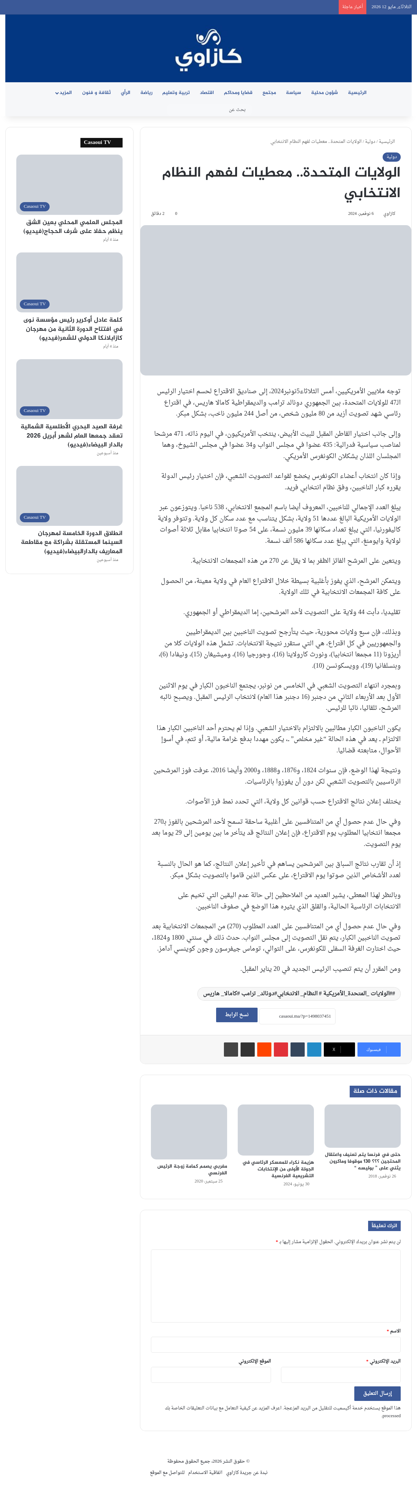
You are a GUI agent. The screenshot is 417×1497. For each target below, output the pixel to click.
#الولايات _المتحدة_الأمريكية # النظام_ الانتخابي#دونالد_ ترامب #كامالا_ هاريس (297, 994)
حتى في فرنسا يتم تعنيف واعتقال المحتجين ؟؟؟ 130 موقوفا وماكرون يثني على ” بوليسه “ (363, 1161)
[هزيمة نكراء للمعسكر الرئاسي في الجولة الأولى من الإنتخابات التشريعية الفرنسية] (276, 1129)
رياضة (146, 93)
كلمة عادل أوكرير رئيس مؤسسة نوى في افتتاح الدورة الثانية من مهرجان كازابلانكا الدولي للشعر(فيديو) (73, 329)
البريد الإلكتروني (383, 1361)
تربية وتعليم (176, 93)
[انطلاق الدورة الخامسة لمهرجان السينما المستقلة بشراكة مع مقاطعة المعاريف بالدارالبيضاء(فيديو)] (69, 496)
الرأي (125, 93)
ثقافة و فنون (96, 93)
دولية (370, 141)
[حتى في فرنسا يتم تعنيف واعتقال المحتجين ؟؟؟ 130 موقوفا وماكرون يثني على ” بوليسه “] (363, 1125)
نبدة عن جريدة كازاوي (246, 1472)
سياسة (293, 93)
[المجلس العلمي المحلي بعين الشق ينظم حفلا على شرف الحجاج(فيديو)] (69, 185)
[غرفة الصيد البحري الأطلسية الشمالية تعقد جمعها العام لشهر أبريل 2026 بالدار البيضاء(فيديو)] (69, 389)
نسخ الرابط (237, 1015)
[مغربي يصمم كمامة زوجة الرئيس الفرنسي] (189, 1131)
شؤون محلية (324, 93)
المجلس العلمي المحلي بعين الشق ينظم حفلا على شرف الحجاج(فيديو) (73, 227)
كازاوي (389, 214)
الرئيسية (357, 93)
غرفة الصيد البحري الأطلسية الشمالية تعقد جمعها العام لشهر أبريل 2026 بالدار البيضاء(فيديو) (72, 436)
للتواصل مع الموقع (167, 1472)
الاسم (394, 1331)
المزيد (66, 93)
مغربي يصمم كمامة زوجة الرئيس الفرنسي (192, 1169)
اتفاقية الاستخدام (205, 1472)
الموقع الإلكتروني (254, 1361)
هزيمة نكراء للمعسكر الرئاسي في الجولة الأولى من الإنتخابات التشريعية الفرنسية (278, 1169)
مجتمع (269, 93)
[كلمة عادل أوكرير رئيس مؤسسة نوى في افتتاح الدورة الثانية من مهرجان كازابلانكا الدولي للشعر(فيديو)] (69, 282)
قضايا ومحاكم (238, 93)
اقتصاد (207, 93)
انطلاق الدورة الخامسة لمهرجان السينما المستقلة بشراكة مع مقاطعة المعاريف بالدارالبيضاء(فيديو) (72, 542)
